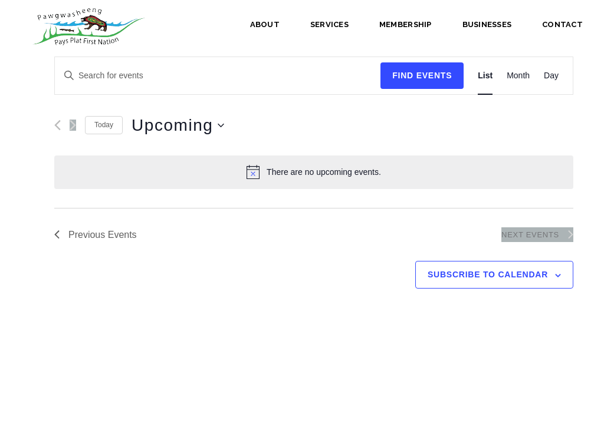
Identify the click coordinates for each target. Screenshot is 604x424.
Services (329, 24)
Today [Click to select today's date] (103, 125)
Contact (562, 24)
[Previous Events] (57, 125)
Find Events (422, 75)
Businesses (487, 24)
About (265, 24)
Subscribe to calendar (488, 274)
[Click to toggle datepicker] (178, 125)
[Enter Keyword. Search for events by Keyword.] (217, 75)
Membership (405, 24)
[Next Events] (73, 125)
